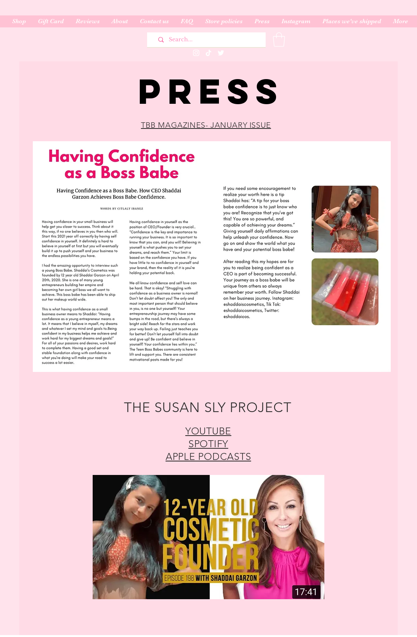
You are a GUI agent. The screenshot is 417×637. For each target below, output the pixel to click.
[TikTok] (208, 53)
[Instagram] (196, 53)
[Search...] (209, 39)
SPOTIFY (208, 443)
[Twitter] (221, 53)
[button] (279, 39)
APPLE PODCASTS (208, 456)
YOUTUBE (208, 431)
